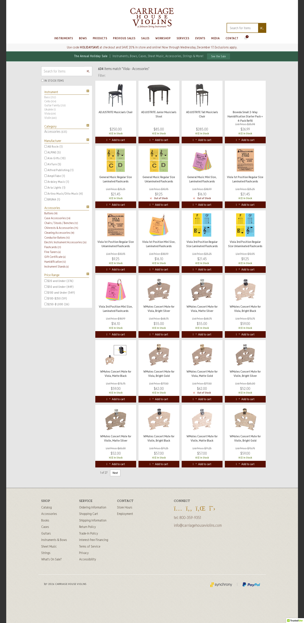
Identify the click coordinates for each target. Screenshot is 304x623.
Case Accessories (57, 218)
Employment (125, 514)
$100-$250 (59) (55, 298)
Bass (50, 97)
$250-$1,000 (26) (56, 304)
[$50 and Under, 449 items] (45, 286)
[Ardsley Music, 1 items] (45, 181)
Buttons (50, 213)
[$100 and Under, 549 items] (45, 292)
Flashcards (52, 247)
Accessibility (87, 559)
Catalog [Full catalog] (46, 507)
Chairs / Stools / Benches (61, 223)
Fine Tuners (52, 252)
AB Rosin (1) (53, 146)
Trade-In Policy (88, 533)
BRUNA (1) (52, 199)
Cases (45, 527)
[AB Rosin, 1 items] (45, 146)
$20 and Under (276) (59, 281)
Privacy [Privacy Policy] (84, 553)
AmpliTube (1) (54, 176)
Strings (45, 553)
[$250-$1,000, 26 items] (45, 304)
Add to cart (116, 140)
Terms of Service (89, 546)
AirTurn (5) (52, 164)
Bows (83, 38)
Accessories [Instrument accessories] (49, 514)
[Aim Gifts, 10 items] (45, 158)
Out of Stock (159, 198)
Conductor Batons (57, 237)
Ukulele (50, 109)
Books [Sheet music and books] (45, 520)
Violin (50, 118)
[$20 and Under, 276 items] (45, 280)
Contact (232, 38)
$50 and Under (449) (59, 287)
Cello (50, 101)
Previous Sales (124, 38)
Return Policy (87, 527)
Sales (145, 38)
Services (183, 38)
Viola (50, 113)
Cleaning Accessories (59, 232)
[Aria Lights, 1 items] (45, 187)
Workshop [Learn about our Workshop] (163, 38)
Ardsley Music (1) (56, 182)
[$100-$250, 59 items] (45, 298)
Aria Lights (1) (55, 187)
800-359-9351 (190, 517)
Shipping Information (92, 520)
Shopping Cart (88, 514)
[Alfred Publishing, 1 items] (45, 170)
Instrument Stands (56, 266)
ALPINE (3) (52, 152)
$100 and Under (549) (59, 292)
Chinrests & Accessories (61, 228)
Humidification (55, 261)
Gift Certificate (55, 257)
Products (100, 38)
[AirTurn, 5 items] (45, 164)
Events (200, 38)
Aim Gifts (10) (55, 158)
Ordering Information (92, 507)
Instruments (63, 38)
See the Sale (218, 56)
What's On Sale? (51, 559)
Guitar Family (55, 105)
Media (215, 38)
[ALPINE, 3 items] (45, 152)
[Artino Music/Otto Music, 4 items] (45, 193)
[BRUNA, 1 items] (45, 199)
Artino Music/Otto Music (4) (63, 193)
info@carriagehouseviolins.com (198, 525)
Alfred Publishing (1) (59, 170)
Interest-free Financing (93, 540)
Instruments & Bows (54, 540)
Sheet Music (49, 546)
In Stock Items (54, 80)
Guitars (46, 533)
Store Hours (124, 507)
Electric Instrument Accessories (65, 242)
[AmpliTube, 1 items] (45, 175)
